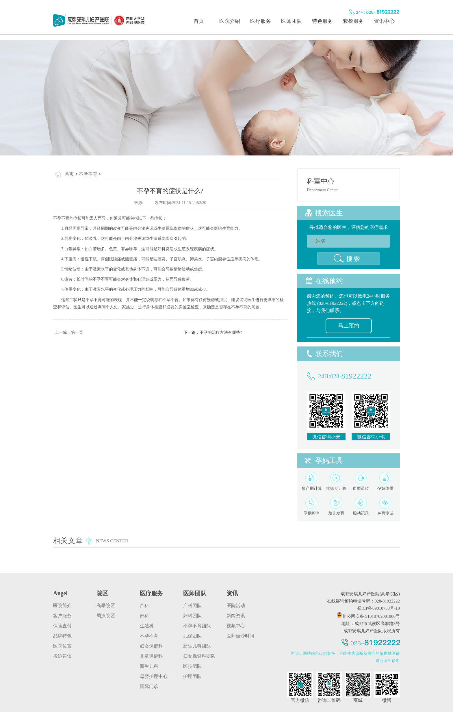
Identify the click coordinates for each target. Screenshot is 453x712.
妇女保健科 (151, 646)
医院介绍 (229, 21)
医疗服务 (260, 21)
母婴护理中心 (154, 676)
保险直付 (62, 625)
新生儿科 (149, 666)
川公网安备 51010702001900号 (368, 616)
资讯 (232, 593)
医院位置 (62, 646)
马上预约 (348, 326)
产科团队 (192, 605)
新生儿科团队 (197, 646)
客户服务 (62, 615)
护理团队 (192, 676)
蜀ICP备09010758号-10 (378, 608)
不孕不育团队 (197, 625)
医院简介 (62, 605)
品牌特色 (62, 635)
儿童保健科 (151, 656)
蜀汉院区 (105, 615)
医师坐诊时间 (240, 635)
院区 (102, 593)
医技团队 (192, 666)
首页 (199, 21)
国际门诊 (149, 686)
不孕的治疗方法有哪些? (221, 332)
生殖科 (147, 625)
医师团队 (291, 21)
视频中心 (235, 625)
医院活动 (235, 605)
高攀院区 (105, 605)
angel (60, 593)
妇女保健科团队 (199, 656)
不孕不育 (88, 174)
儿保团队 (192, 635)
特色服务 (322, 21)
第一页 (77, 332)
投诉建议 (62, 656)
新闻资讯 (235, 615)
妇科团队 (192, 615)
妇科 (144, 615)
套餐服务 (353, 21)
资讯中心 (384, 21)
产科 (144, 605)
